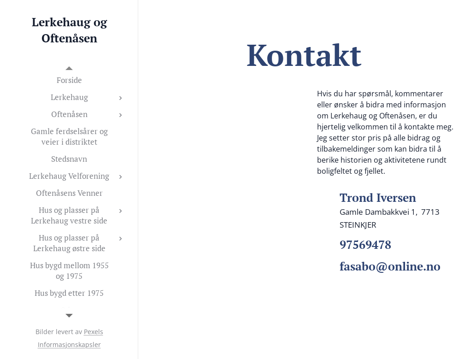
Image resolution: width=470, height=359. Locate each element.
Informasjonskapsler (69, 344)
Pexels (93, 331)
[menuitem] (69, 80)
